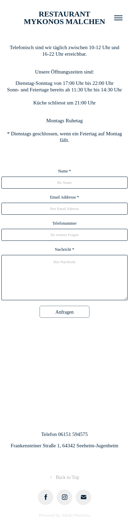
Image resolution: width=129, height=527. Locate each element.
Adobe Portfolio (75, 515)
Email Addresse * (64, 197)
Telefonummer (64, 223)
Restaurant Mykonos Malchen (64, 18)
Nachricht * (64, 249)
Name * (64, 171)
